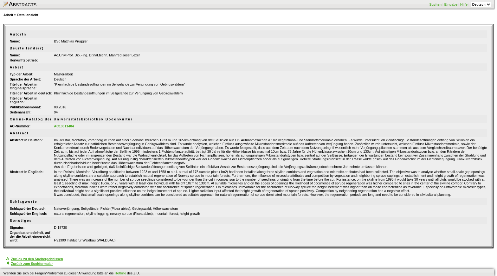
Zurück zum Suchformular (32, 264)
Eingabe (450, 4)
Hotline (120, 273)
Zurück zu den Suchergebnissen (37, 259)
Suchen (435, 4)
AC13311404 (64, 126)
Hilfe (464, 4)
